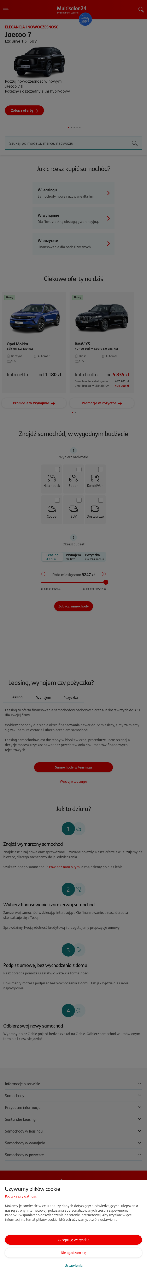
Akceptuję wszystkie (73, 1240)
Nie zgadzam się (73, 1252)
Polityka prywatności (21, 1196)
